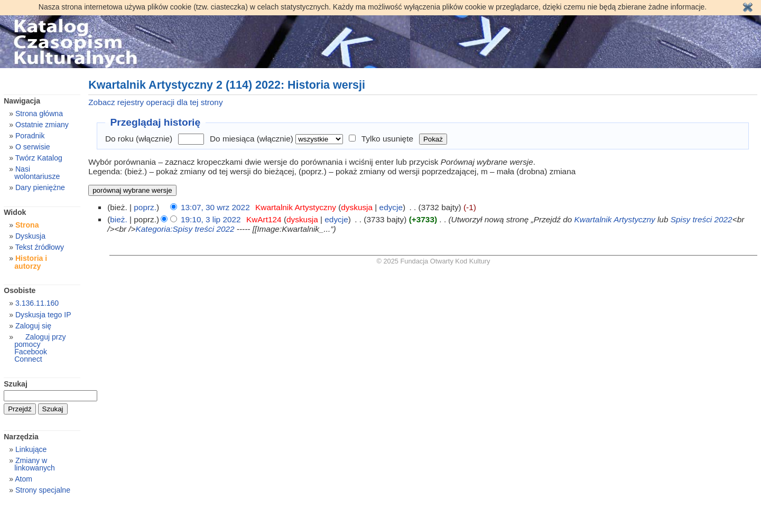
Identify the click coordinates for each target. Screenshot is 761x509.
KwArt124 (264, 219)
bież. (118, 219)
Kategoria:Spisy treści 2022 (185, 228)
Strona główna (39, 113)
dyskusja (357, 207)
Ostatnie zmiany (42, 124)
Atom (23, 479)
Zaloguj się (33, 326)
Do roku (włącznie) (138, 138)
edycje (391, 207)
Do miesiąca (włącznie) (251, 138)
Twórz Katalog (38, 158)
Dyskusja (30, 236)
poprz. (145, 207)
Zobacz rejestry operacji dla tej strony (155, 102)
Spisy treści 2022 (701, 219)
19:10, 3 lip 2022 (211, 219)
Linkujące (31, 449)
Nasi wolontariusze (37, 173)
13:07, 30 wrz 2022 (215, 207)
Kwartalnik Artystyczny (295, 207)
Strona (27, 225)
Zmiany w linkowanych (34, 464)
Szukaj (15, 384)
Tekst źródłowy (39, 247)
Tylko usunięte (387, 138)
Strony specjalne (42, 490)
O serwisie (32, 147)
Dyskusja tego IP (43, 314)
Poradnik (30, 135)
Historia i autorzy (30, 262)
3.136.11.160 (37, 303)
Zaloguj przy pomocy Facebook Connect (40, 348)
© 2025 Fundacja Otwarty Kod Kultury (433, 261)
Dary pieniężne (40, 187)
